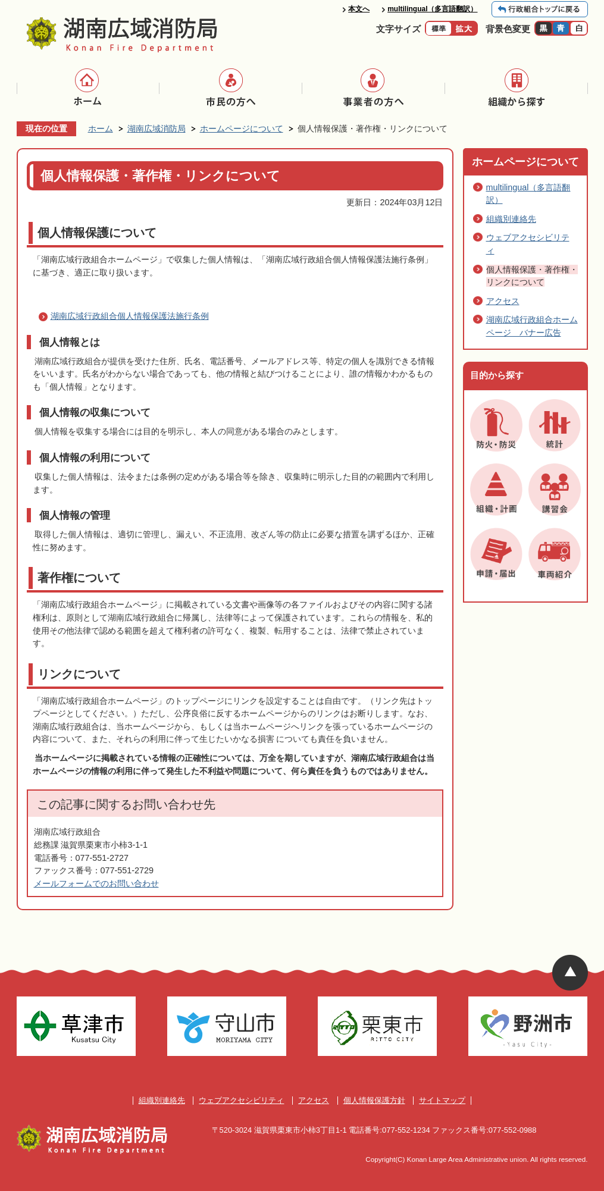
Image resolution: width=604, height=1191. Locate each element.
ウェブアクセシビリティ (241, 1100)
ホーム (100, 128)
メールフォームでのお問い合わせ (96, 883)
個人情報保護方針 (374, 1100)
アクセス (502, 301)
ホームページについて (241, 128)
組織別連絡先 (511, 219)
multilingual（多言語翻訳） (432, 9)
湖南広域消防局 (156, 128)
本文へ (359, 9)
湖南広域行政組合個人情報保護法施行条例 (130, 316)
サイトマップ (442, 1100)
